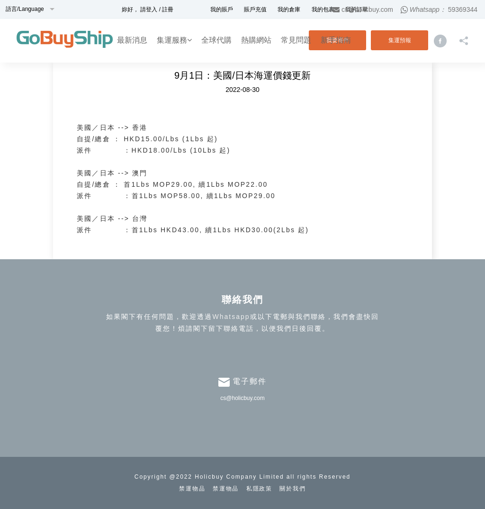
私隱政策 (259, 488)
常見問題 (296, 40)
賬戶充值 (255, 9)
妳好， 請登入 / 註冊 (147, 9)
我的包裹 (323, 9)
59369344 (462, 9)
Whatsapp (231, 316)
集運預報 (399, 40)
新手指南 (336, 40)
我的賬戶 (221, 9)
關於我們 (292, 488)
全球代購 (216, 40)
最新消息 (132, 40)
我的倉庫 (289, 9)
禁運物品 (192, 488)
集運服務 (174, 40)
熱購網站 (256, 40)
